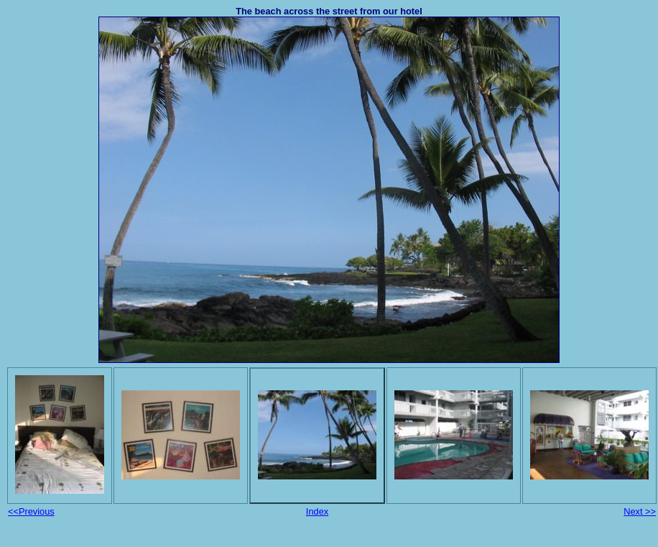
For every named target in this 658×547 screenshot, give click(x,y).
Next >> (640, 511)
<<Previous (31, 511)
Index (317, 511)
